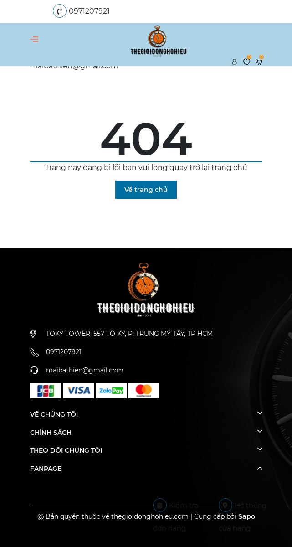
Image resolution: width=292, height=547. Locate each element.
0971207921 (89, 11)
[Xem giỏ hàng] (259, 61)
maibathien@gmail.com (84, 370)
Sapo (246, 516)
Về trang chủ (146, 190)
